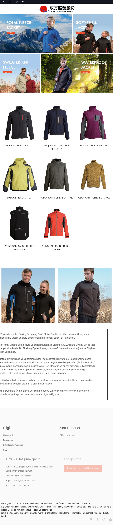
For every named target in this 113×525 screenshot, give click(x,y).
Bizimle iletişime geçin (18, 445)
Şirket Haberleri (73, 435)
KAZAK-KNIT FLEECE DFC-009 (93, 198)
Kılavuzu (48, 503)
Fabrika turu (13, 440)
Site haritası (73, 503)
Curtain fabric (51, 513)
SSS (10, 450)
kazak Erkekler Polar (43, 510)
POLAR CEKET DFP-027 (19, 145)
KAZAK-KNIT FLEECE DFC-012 (56, 198)
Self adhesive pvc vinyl (17, 513)
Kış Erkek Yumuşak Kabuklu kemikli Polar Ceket (23, 507)
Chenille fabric (36, 513)
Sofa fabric (64, 513)
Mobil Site (85, 503)
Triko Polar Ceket (95, 507)
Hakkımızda (13, 435)
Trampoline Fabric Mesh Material (86, 513)
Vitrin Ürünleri (60, 503)
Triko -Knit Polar (54, 507)
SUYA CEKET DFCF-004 (19, 198)
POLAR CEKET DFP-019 (93, 145)
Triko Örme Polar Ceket (74, 507)
